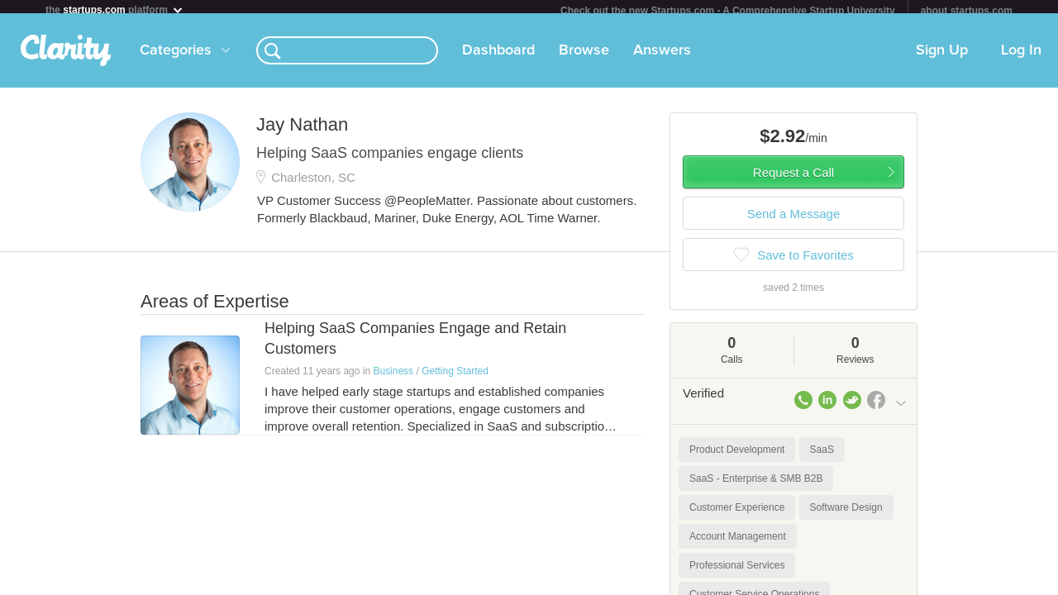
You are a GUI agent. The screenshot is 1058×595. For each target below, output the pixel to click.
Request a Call (793, 179)
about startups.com (967, 11)
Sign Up (942, 57)
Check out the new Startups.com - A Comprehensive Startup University (727, 11)
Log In (1021, 57)
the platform (114, 9)
